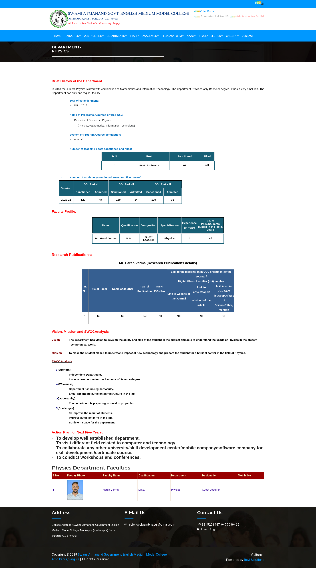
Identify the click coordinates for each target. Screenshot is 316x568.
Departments (116, 35)
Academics (149, 35)
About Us (73, 35)
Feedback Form (172, 35)
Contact (247, 35)
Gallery (231, 35)
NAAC (190, 35)
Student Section (210, 35)
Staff (133, 35)
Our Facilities (93, 35)
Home (57, 35)
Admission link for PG (247, 16)
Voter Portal (204, 11)
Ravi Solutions (254, 560)
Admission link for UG (211, 16)
